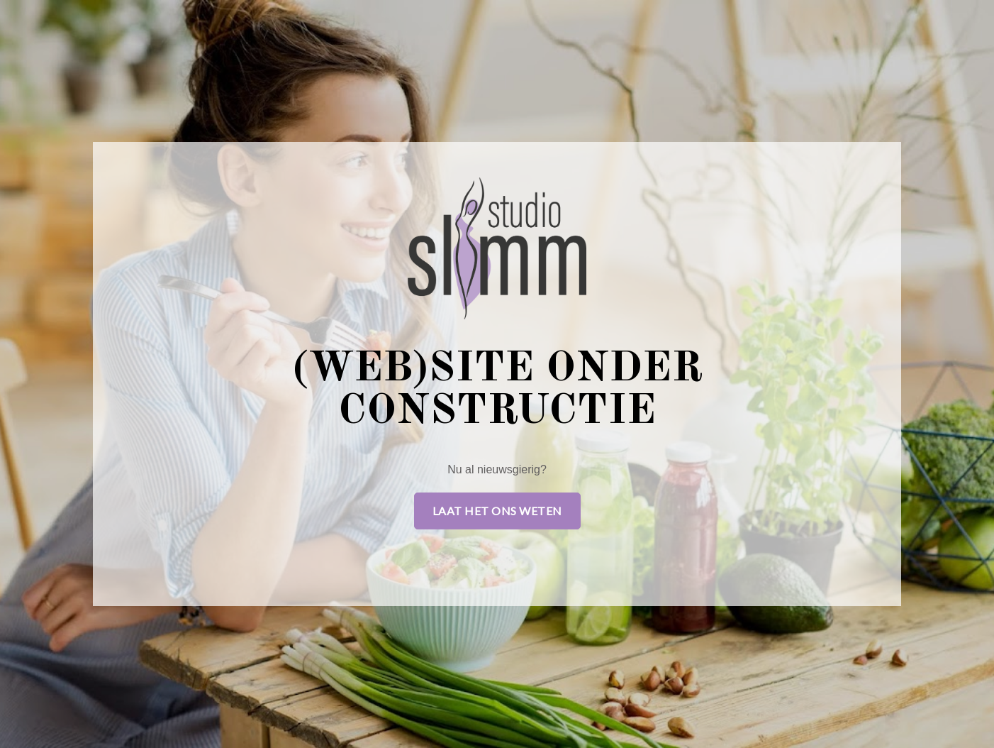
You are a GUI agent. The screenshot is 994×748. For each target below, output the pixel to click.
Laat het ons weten (497, 510)
